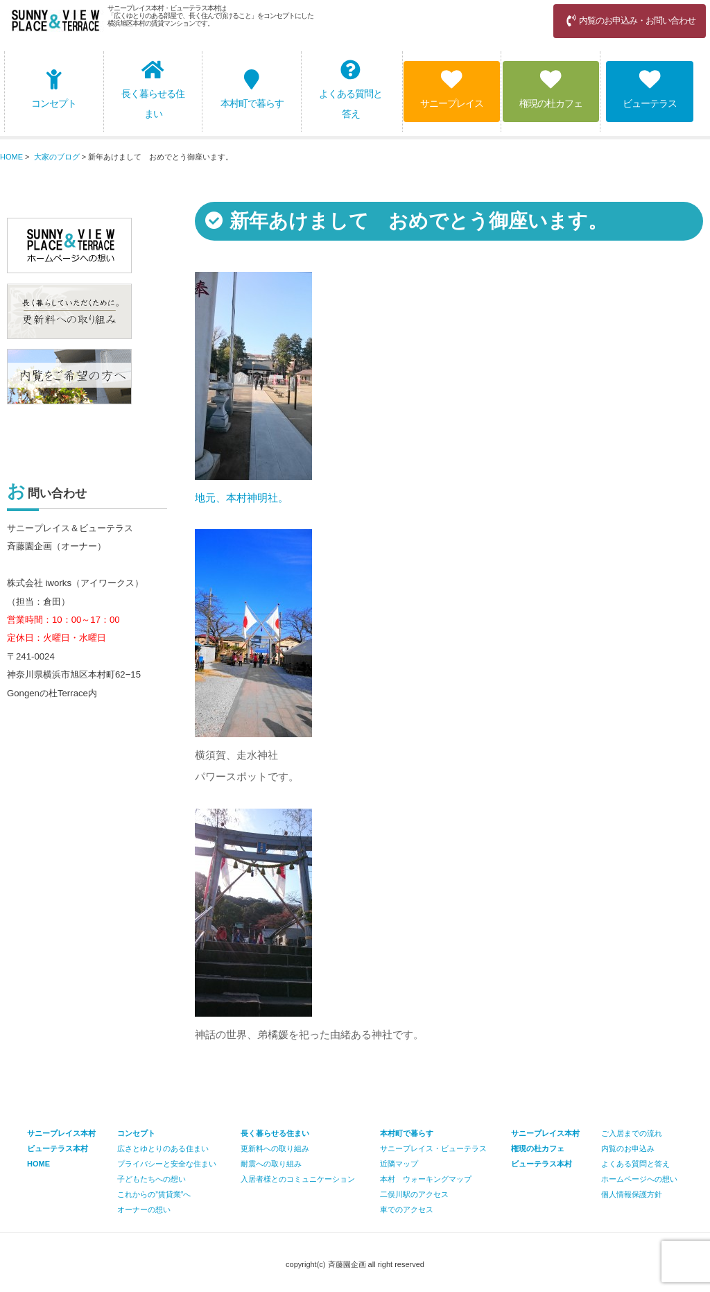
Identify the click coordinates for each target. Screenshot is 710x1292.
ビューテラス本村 (541, 1164)
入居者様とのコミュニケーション (298, 1179)
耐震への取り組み (271, 1164)
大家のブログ (57, 157)
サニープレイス (451, 89)
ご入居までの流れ (631, 1133)
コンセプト (53, 89)
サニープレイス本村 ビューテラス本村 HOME (61, 1148)
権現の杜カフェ (550, 89)
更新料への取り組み (275, 1148)
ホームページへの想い (639, 1179)
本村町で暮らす (252, 89)
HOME (11, 157)
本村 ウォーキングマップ (425, 1179)
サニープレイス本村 (545, 1133)
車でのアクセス (406, 1209)
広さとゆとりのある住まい (163, 1148)
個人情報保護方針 (631, 1194)
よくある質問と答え (350, 89)
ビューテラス (650, 89)
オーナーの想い (144, 1209)
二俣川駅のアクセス (414, 1194)
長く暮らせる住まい (152, 89)
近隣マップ (399, 1164)
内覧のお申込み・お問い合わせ (629, 20)
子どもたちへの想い (151, 1179)
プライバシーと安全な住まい (166, 1164)
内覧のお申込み (628, 1148)
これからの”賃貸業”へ (154, 1194)
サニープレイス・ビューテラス (433, 1148)
